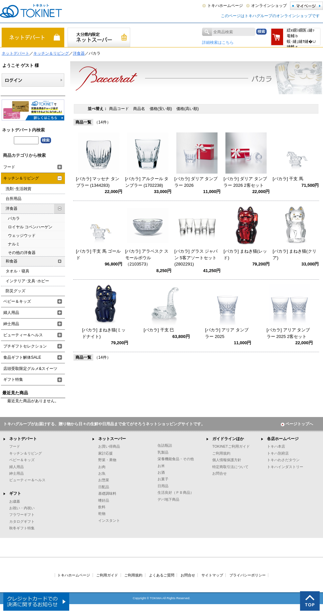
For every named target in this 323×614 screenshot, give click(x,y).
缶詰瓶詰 (165, 445)
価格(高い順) (187, 108)
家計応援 (105, 453)
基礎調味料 (107, 493)
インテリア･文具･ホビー (27, 281)
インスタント (109, 520)
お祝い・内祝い (22, 508)
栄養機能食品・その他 (176, 459)
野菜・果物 (107, 460)
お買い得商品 (109, 446)
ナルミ (14, 244)
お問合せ (219, 473)
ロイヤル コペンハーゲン (30, 227)
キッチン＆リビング (51, 53)
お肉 (101, 467)
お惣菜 (103, 480)
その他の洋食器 (22, 252)
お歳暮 (14, 501)
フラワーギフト (22, 514)
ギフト (15, 493)
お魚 (101, 473)
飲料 (101, 507)
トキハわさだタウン (283, 460)
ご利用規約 (221, 453)
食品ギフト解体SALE (22, 357)
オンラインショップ (269, 5)
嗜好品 (103, 500)
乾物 (101, 514)
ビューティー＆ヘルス (23, 335)
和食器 (11, 261)
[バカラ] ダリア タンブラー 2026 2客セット (245, 182)
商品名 (139, 108)
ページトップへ (297, 424)
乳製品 (163, 452)
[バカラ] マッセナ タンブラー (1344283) (97, 182)
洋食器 (79, 53)
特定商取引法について (230, 467)
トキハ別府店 (278, 453)
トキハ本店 (276, 446)
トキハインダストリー (285, 467)
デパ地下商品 (168, 499)
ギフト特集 (13, 379)
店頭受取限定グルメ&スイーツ (30, 368)
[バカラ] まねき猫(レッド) (245, 254)
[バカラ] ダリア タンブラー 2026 (196, 182)
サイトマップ (212, 575)
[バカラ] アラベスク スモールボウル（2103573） (146, 257)
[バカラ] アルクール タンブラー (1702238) (146, 182)
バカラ (14, 218)
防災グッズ (15, 291)
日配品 (103, 487)
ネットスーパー (112, 438)
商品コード (119, 108)
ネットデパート (15, 53)
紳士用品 (11, 323)
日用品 (163, 486)
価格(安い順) (161, 108)
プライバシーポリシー (247, 575)
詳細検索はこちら (218, 42)
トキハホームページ (225, 5)
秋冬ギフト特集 (22, 528)
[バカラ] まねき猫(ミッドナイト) (104, 333)
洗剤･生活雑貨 (18, 188)
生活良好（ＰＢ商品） (176, 492)
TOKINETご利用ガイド (231, 446)
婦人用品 (11, 312)
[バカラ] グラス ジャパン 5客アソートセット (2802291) (196, 257)
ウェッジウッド (22, 235)
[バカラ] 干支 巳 (159, 329)
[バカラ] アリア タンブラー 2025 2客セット (288, 333)
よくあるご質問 (161, 575)
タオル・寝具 (17, 271)
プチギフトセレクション (25, 346)
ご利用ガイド (107, 575)
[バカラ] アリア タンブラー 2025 (226, 333)
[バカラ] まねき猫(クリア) (294, 254)
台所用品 (13, 198)
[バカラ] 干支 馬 (288, 178)
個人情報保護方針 (226, 460)
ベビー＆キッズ (17, 301)
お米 (161, 466)
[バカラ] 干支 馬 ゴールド (98, 254)
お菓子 (163, 479)
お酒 (161, 472)
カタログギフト (22, 521)
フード (9, 167)
